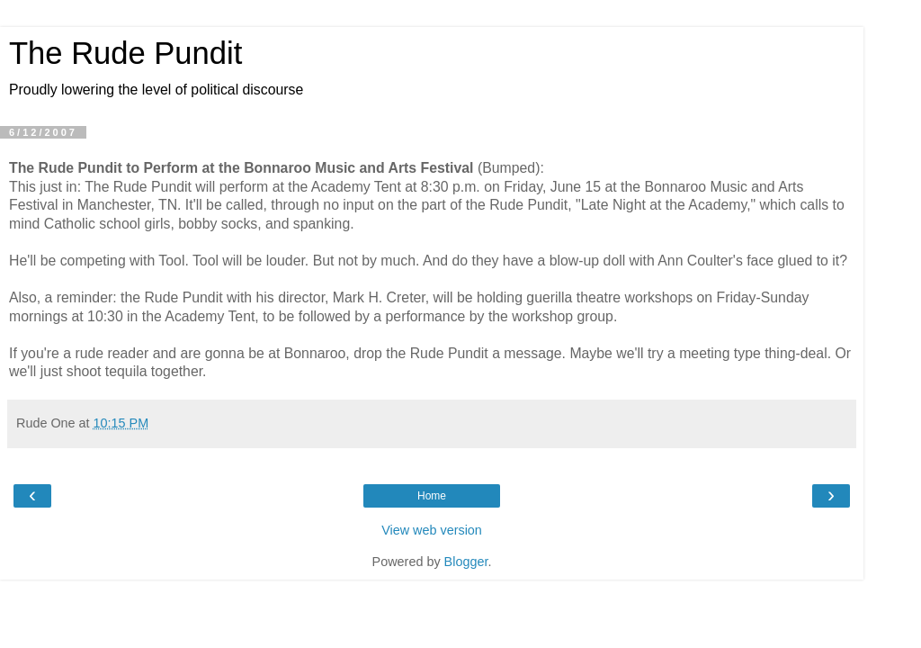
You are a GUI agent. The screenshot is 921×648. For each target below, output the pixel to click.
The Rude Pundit (125, 53)
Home (431, 496)
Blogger (466, 561)
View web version (431, 530)
